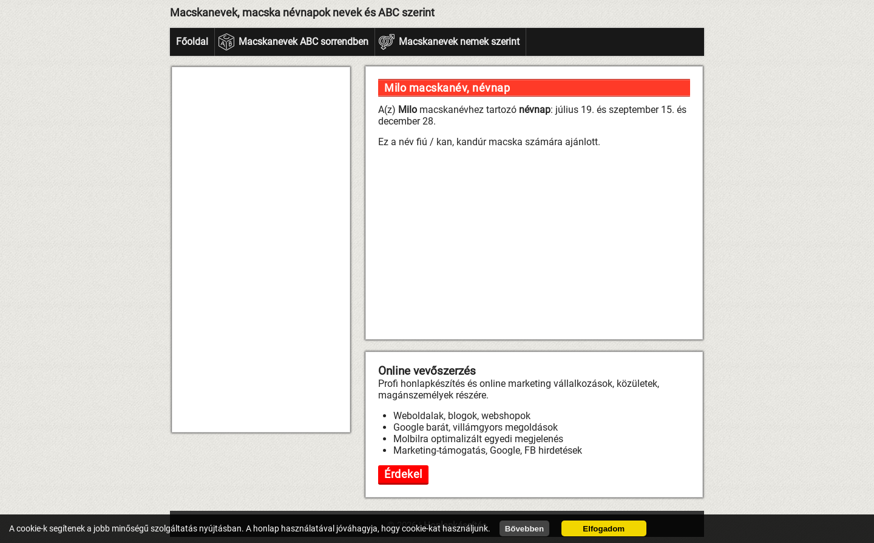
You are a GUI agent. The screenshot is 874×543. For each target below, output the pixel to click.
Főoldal (192, 41)
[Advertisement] (261, 249)
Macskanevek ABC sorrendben (303, 41)
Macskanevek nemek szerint (459, 41)
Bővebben (524, 528)
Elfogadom (604, 528)
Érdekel (403, 474)
